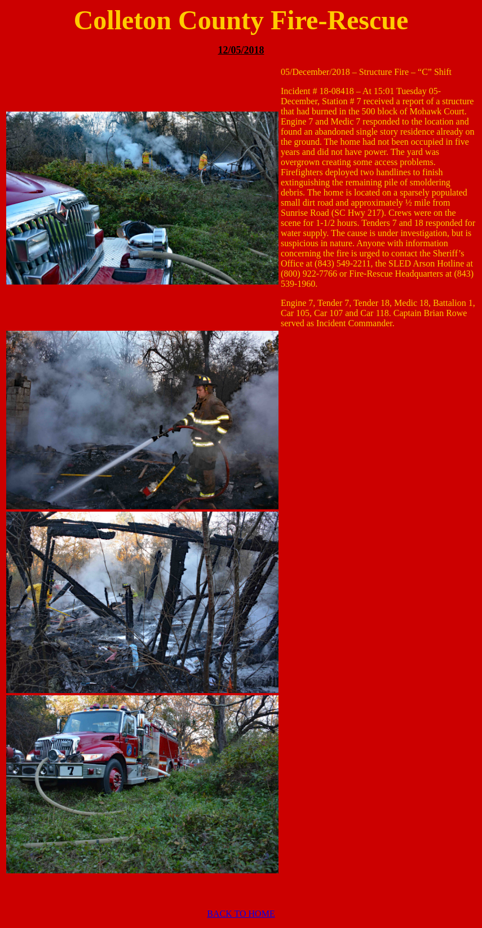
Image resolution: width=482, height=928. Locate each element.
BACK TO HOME (241, 913)
